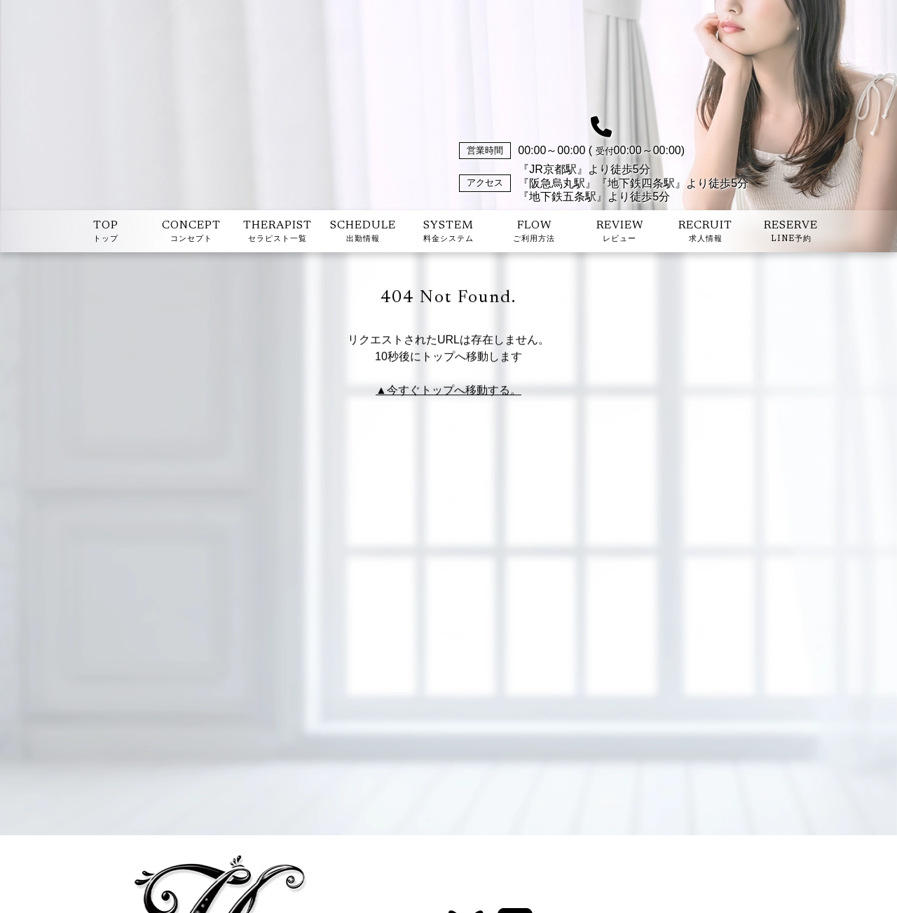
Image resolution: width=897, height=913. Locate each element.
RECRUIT (705, 233)
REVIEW (619, 233)
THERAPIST (277, 233)
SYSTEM (448, 233)
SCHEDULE (363, 233)
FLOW (534, 233)
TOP (105, 233)
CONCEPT (191, 233)
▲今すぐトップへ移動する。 (448, 391)
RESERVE (791, 233)
